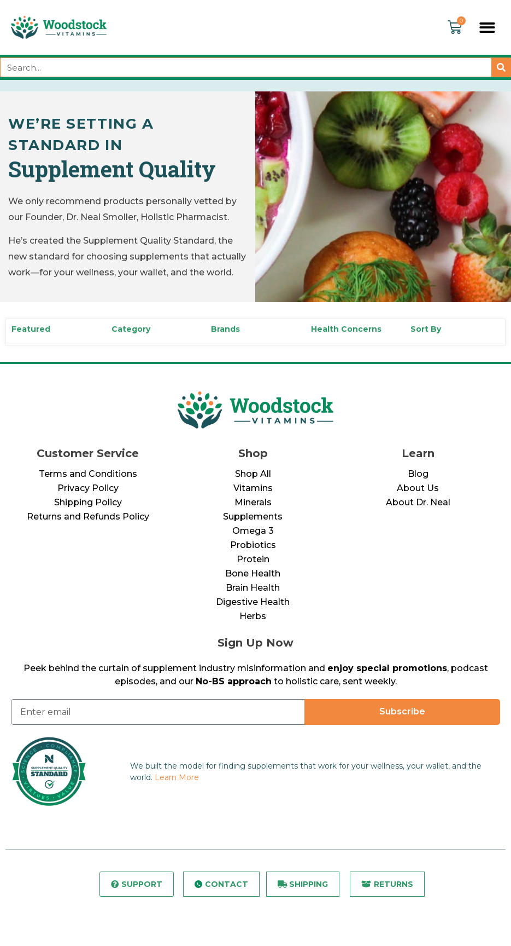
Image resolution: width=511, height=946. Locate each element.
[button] (488, 28)
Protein (253, 559)
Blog (418, 474)
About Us (418, 488)
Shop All (253, 474)
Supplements (253, 516)
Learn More (177, 777)
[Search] (501, 67)
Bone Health (252, 573)
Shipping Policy (88, 502)
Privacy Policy (88, 488)
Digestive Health (253, 602)
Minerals (253, 502)
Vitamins (253, 488)
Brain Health (253, 587)
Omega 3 (253, 531)
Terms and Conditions (88, 474)
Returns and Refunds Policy (88, 516)
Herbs (252, 616)
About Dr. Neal (418, 502)
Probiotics (253, 545)
